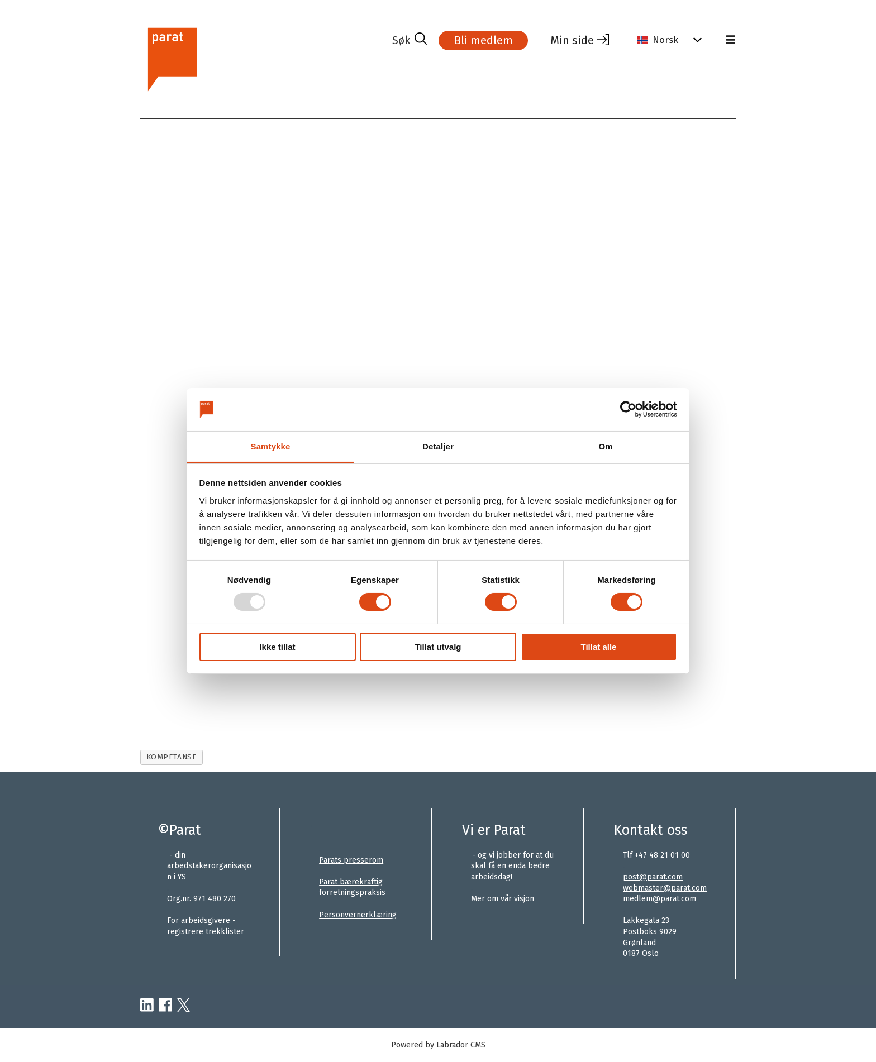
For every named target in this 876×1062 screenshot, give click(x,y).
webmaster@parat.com (665, 888)
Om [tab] (605, 446)
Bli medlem (483, 40)
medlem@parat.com (659, 898)
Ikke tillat (277, 647)
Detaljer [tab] (438, 446)
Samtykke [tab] (271, 446)
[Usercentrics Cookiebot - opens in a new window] (628, 409)
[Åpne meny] (731, 40)
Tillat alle (599, 647)
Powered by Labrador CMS (438, 1045)
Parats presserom (351, 860)
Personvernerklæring (358, 915)
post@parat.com (653, 877)
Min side (572, 40)
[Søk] (409, 40)
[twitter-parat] (183, 1005)
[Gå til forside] (172, 57)
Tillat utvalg (438, 647)
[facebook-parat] (165, 1005)
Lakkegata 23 (646, 920)
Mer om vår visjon (502, 898)
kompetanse (171, 757)
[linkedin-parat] (147, 1005)
